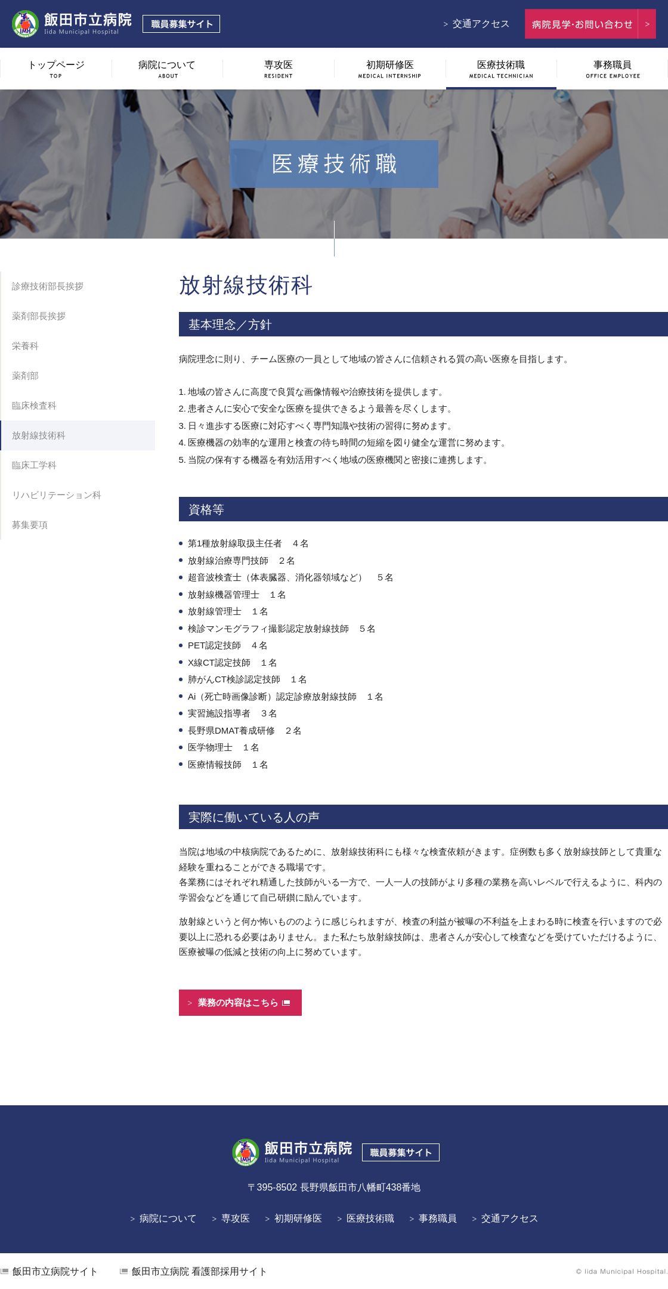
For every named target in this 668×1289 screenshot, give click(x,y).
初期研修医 (298, 1218)
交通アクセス (481, 23)
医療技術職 (370, 1218)
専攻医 (235, 1218)
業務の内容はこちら (238, 1002)
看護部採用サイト (200, 1271)
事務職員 (438, 1218)
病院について (168, 1218)
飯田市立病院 (55, 1271)
